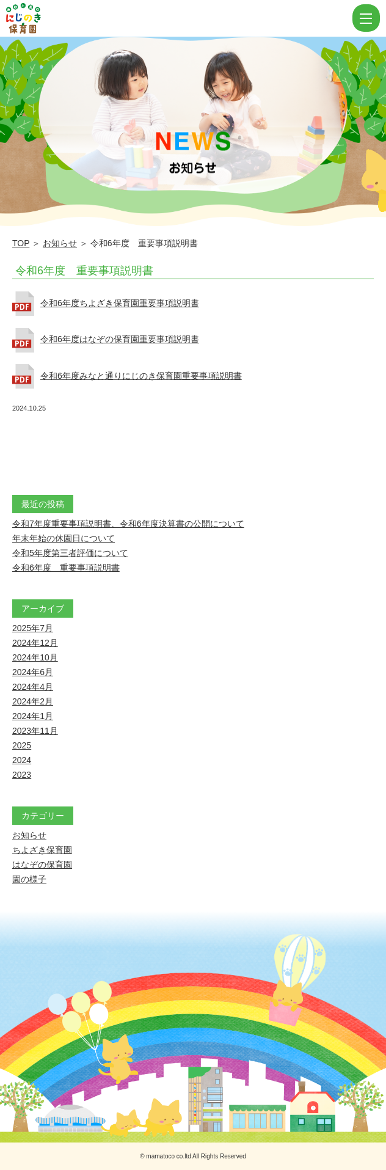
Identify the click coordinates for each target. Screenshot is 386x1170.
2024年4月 (32, 687)
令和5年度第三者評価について (70, 553)
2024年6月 (32, 672)
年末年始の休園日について (63, 538)
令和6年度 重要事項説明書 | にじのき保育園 (177, 18)
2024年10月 (35, 657)
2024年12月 (35, 643)
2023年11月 (35, 731)
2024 (21, 760)
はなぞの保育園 (42, 864)
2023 (21, 775)
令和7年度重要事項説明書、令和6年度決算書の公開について (128, 523)
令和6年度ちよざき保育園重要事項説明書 (119, 303)
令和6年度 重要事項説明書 (84, 271)
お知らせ (60, 243)
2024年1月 (32, 716)
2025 (21, 745)
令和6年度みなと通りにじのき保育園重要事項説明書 (141, 376)
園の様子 (29, 879)
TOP (20, 243)
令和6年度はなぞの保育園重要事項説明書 (119, 339)
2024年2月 (32, 701)
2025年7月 (32, 628)
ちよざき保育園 (42, 850)
